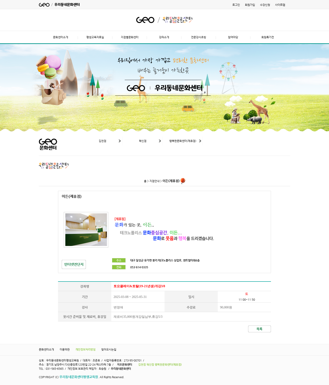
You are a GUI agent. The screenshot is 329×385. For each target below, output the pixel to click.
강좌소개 (164, 37)
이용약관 (65, 349)
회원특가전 (267, 37)
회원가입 (250, 4)
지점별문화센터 (129, 37)
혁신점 (142, 140)
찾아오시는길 (108, 349)
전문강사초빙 (198, 37)
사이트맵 (280, 4)
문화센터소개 (60, 37)
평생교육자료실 (95, 37)
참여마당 (233, 37)
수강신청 (265, 4)
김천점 (102, 140)
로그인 (236, 4)
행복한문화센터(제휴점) (182, 140)
